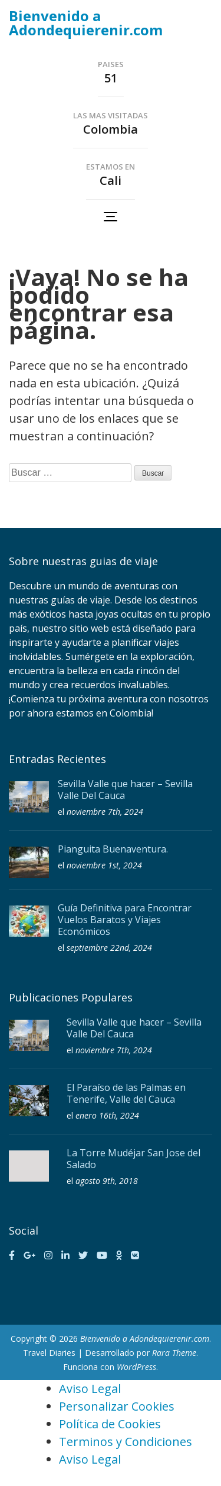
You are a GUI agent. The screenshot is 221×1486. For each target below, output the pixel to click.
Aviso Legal (90, 1389)
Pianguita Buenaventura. (113, 848)
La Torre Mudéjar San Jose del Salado (133, 1158)
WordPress (136, 1366)
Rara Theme (174, 1352)
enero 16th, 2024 (107, 1115)
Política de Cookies (110, 1424)
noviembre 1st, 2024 (104, 865)
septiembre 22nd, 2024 (109, 947)
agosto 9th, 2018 (106, 1180)
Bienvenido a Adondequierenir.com (86, 22)
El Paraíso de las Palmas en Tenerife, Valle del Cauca (126, 1093)
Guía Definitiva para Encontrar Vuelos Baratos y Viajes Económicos (125, 919)
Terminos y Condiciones (125, 1441)
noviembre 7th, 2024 (105, 811)
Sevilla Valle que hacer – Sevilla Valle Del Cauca (125, 789)
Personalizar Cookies (116, 1406)
